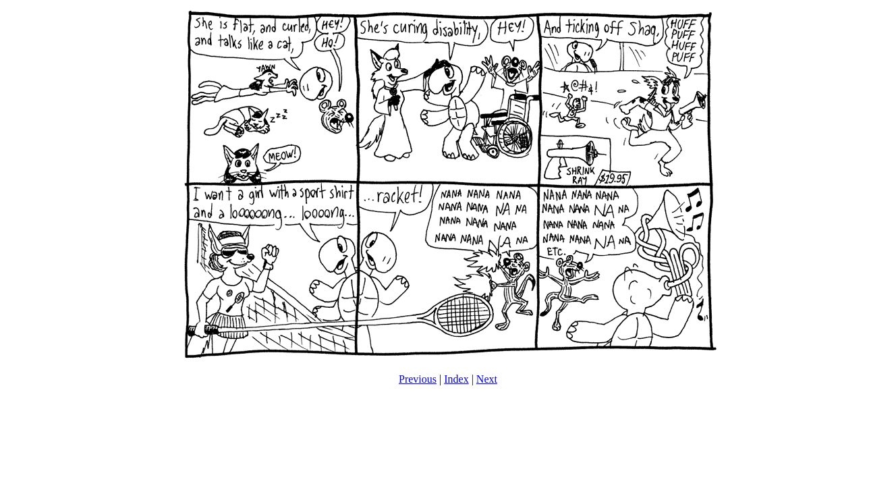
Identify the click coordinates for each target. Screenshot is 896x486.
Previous (418, 379)
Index (456, 379)
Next (486, 379)
